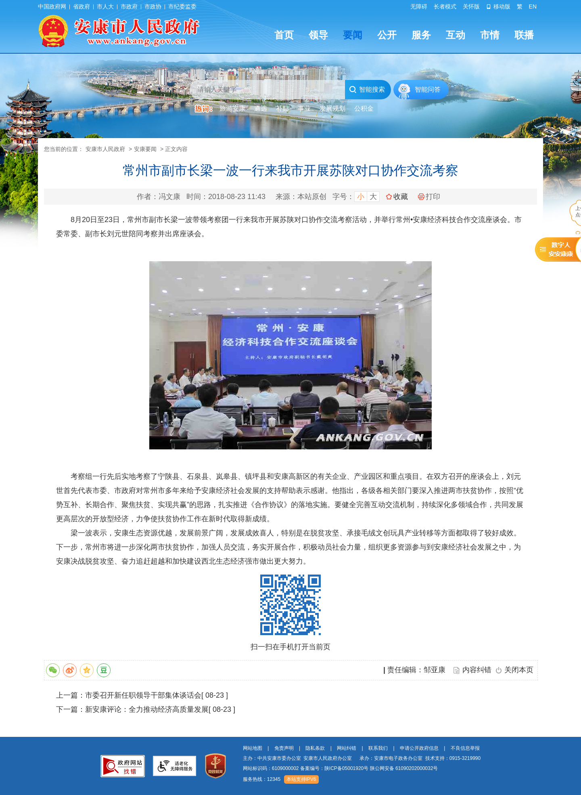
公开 (387, 34)
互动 (455, 34)
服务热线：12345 (261, 779)
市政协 (152, 6)
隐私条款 (315, 748)
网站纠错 (346, 748)
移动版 (498, 6)
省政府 (81, 6)
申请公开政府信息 (419, 748)
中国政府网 (52, 6)
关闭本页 (518, 670)
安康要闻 (145, 149)
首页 (284, 34)
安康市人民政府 (105, 149)
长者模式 (445, 6)
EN (533, 6)
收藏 (400, 197)
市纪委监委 (182, 6)
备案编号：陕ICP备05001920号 (334, 768)
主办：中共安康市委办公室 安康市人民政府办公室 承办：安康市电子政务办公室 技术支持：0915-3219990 (362, 758)
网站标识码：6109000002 (340, 768)
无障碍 (418, 6)
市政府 (129, 6)
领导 (318, 34)
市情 (489, 34)
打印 (429, 197)
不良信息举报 (465, 748)
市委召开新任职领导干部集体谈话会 (143, 695)
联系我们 (378, 748)
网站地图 (252, 748)
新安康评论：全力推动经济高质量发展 (147, 709)
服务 (421, 34)
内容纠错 (476, 670)
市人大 (105, 6)
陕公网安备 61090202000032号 (404, 768)
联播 (524, 34)
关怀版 (471, 6)
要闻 (352, 34)
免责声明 (284, 748)
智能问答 (428, 89)
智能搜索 (367, 89)
